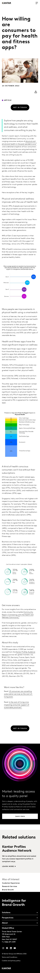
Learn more (8, 866)
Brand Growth (8, 890)
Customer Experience (11, 883)
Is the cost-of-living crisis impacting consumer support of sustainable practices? (16, 704)
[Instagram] (3, 948)
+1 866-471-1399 (9, 942)
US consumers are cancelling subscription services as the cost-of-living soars (18, 694)
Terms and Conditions (9, 957)
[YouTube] (11, 948)
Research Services (9, 886)
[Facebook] (7, 948)
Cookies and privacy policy (11, 961)
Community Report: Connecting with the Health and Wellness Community (17, 614)
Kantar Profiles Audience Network (16, 848)
